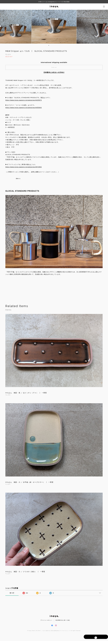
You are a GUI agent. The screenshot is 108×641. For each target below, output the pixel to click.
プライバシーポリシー (46, 620)
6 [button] (55, 45)
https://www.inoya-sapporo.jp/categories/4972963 (23, 167)
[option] (54, 27)
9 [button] (59, 45)
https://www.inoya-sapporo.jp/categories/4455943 (23, 107)
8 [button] (58, 45)
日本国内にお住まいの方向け (54, 72)
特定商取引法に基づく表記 (63, 620)
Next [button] (105, 27)
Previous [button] (3, 27)
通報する (18, 178)
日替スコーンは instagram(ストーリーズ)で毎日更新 (54, 1)
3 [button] (51, 45)
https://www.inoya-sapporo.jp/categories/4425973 (23, 100)
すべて (12, 593)
